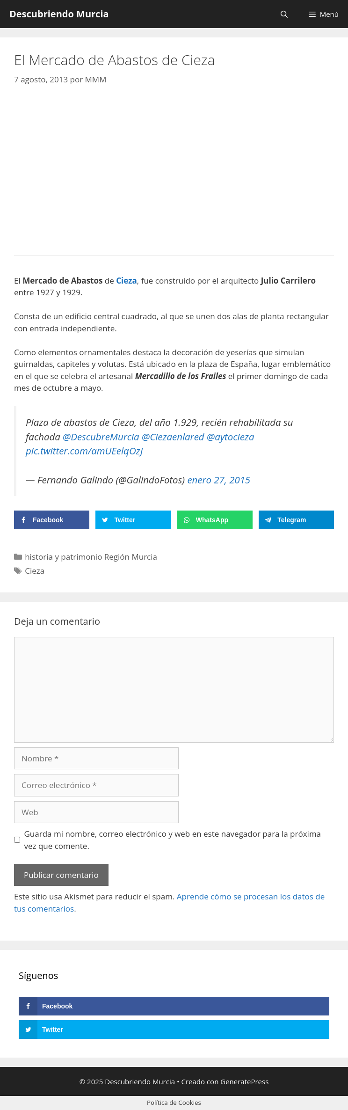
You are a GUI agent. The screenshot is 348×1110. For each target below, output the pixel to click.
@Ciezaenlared (173, 436)
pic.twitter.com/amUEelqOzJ (84, 450)
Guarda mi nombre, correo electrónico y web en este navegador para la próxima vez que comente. (172, 839)
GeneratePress (244, 1081)
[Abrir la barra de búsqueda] (284, 14)
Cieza (34, 570)
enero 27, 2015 (218, 479)
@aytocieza (230, 436)
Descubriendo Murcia (59, 13)
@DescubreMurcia (101, 436)
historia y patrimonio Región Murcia (91, 556)
